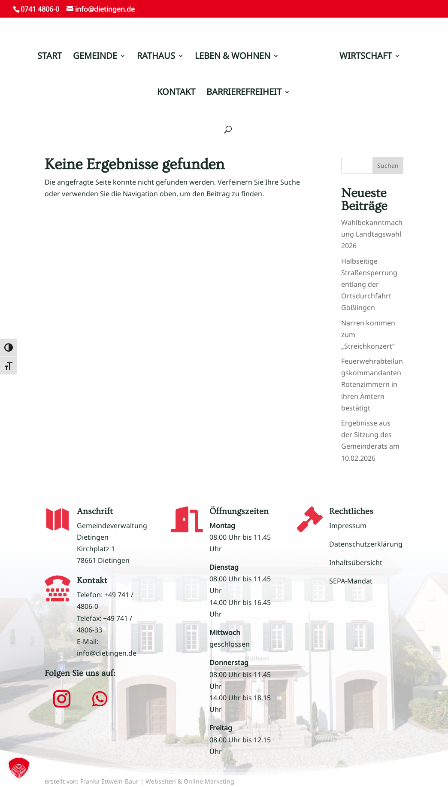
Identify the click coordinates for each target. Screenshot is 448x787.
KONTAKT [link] (176, 93)
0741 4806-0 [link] (40, 9)
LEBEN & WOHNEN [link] (232, 57)
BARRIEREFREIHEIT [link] (244, 93)
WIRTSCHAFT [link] (365, 57)
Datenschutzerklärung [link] (366, 544)
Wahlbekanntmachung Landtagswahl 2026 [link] (372, 234)
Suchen (388, 165)
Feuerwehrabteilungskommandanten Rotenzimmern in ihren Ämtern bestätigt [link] (372, 384)
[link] (308, 60)
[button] (62, 699)
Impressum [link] (347, 525)
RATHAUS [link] (156, 57)
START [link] (49, 57)
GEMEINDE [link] (95, 57)
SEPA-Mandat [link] (350, 581)
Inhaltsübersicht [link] (355, 562)
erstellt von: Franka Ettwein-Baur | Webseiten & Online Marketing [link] (139, 781)
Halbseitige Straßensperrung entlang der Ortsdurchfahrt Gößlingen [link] (369, 284)
